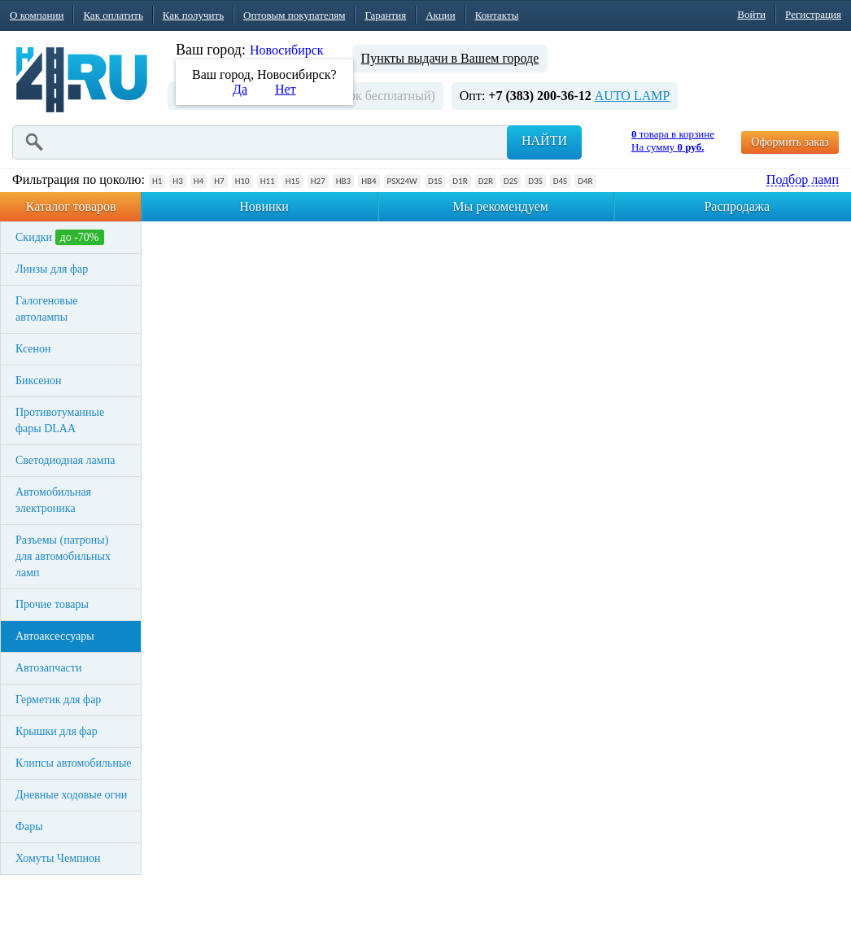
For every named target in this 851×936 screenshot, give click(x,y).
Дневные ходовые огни (71, 795)
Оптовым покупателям (294, 15)
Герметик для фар (58, 699)
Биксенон (38, 380)
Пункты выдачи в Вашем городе (450, 58)
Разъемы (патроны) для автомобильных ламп (63, 556)
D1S (435, 181)
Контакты (497, 15)
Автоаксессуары (54, 636)
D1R (459, 181)
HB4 (368, 181)
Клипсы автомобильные (73, 763)
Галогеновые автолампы (46, 309)
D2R (485, 181)
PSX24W (402, 181)
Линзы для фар (51, 269)
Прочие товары (52, 604)
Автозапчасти (48, 668)
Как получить (193, 15)
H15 (293, 181)
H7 (219, 181)
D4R (585, 181)
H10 (242, 181)
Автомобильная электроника (53, 500)
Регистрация (813, 14)
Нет (285, 89)
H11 (267, 181)
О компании (36, 15)
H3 (177, 181)
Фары (29, 826)
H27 (318, 181)
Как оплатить (112, 15)
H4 (198, 181)
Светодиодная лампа (65, 460)
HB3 (343, 181)
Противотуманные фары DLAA (59, 420)
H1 (157, 181)
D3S (535, 181)
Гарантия (385, 15)
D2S (510, 181)
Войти (751, 14)
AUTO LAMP (632, 96)
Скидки (59, 237)
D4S (560, 181)
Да (240, 89)
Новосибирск (287, 50)
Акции (441, 15)
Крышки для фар (56, 731)
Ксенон (33, 349)
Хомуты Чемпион (58, 858)
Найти (544, 140)
